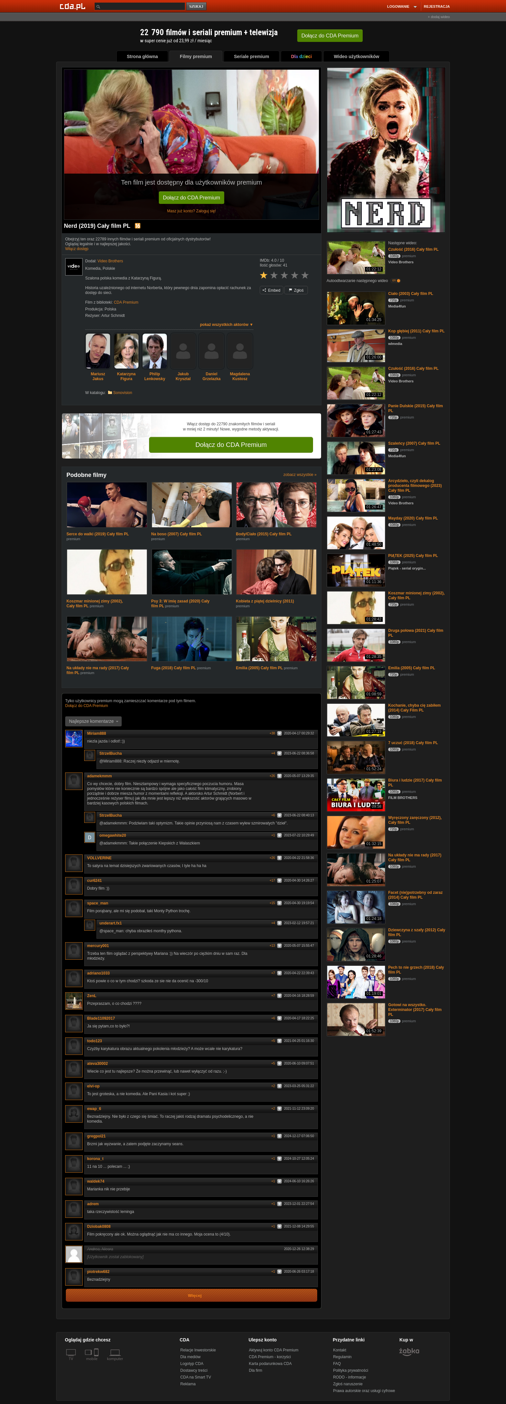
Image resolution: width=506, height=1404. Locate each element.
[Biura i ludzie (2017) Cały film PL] (355, 794)
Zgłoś (296, 290)
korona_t (97, 1159)
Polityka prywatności (350, 1370)
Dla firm (255, 1370)
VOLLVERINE (101, 858)
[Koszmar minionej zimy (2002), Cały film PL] (355, 607)
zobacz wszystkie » (300, 474)
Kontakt (339, 1350)
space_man (100, 903)
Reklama (188, 1384)
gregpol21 (96, 1136)
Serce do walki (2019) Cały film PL (97, 534)
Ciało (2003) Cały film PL (410, 293)
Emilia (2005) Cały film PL (259, 668)
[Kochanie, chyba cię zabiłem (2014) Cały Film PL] (355, 719)
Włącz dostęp (76, 249)
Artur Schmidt (113, 315)
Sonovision (122, 392)
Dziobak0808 (101, 1226)
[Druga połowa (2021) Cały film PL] (355, 644)
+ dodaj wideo (439, 17)
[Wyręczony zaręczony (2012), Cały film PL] (355, 831)
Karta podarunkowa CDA (270, 1363)
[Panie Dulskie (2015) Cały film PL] (355, 420)
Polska (110, 309)
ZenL (91, 996)
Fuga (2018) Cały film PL (173, 668)
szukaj (196, 6)
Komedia (92, 268)
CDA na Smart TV (195, 1377)
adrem (93, 1204)
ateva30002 (97, 1063)
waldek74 (95, 1181)
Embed (271, 290)
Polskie (109, 268)
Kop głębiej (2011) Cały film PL (416, 331)
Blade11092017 (101, 1018)
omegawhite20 (112, 835)
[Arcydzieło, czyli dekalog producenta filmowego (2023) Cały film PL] (355, 495)
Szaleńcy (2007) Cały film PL (414, 443)
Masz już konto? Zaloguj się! (191, 211)
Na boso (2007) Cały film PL (176, 534)
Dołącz (330, 35)
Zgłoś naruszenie (347, 1384)
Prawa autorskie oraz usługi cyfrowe (364, 1391)
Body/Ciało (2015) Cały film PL (264, 534)
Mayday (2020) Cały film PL (413, 518)
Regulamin (342, 1357)
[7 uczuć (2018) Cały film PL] (355, 757)
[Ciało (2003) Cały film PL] (355, 307)
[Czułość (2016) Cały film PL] (355, 257)
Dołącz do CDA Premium (191, 197)
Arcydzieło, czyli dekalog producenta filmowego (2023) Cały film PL (415, 486)
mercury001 (98, 946)
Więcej (195, 1295)
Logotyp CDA (191, 1363)
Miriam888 (99, 733)
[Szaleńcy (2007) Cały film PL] (355, 457)
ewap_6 (94, 1108)
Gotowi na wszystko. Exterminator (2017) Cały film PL (414, 1010)
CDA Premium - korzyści (270, 1357)
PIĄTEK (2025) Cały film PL (413, 555)
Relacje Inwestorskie (198, 1350)
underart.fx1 (112, 923)
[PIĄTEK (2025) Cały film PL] (355, 569)
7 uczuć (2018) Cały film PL (413, 743)
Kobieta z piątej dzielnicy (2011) (265, 601)
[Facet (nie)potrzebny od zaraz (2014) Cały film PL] (355, 906)
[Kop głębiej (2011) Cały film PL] (355, 345)
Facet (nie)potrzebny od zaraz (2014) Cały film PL (415, 895)
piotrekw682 (100, 1271)
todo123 (96, 1041)
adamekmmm (99, 776)
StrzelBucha (112, 753)
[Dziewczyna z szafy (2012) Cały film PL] (355, 944)
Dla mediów (190, 1357)
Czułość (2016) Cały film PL (413, 249)
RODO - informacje (349, 1377)
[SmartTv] (97, 1362)
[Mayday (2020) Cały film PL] (355, 532)
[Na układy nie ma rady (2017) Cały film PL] (355, 869)
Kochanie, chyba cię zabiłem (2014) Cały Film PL (414, 707)
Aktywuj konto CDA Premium (273, 1350)
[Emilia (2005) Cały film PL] (355, 682)
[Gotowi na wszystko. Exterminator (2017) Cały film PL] (355, 1019)
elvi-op (93, 1086)
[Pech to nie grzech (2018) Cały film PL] (355, 981)
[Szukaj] (139, 6)
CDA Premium (126, 302)
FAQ (337, 1363)
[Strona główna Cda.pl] (73, 6)
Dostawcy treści (193, 1370)
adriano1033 (100, 973)
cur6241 (96, 880)
